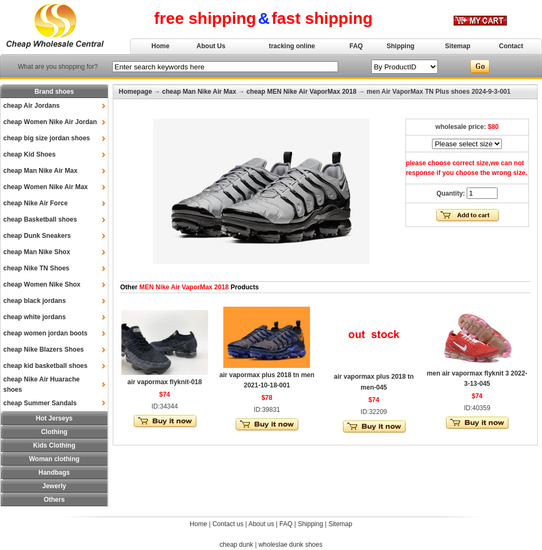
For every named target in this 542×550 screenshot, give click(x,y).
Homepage (135, 91)
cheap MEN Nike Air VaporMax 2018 (302, 91)
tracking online (292, 46)
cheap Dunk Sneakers (37, 236)
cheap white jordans (34, 317)
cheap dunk (236, 544)
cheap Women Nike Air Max (45, 187)
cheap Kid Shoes (29, 154)
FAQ (356, 46)
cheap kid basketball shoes (45, 366)
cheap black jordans (34, 301)
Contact (511, 46)
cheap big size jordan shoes (46, 138)
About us (261, 524)
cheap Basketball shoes (40, 219)
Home (160, 46)
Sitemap (457, 46)
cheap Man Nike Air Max (40, 170)
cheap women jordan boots (45, 333)
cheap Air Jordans (31, 105)
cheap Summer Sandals (39, 403)
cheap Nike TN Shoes (36, 268)
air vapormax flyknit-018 (164, 382)
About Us (211, 46)
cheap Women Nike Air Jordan (50, 122)
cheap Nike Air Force (35, 203)
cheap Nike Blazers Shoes (43, 349)
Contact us (227, 524)
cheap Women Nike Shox (41, 284)
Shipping (400, 46)
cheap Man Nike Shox (36, 252)
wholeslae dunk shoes (290, 544)
